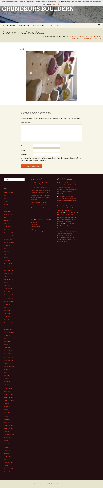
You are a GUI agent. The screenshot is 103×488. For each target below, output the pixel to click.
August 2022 (7, 245)
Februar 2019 (8, 351)
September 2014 (9, 469)
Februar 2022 (8, 264)
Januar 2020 (7, 320)
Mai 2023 (6, 217)
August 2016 (7, 407)
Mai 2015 (6, 447)
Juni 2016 (7, 413)
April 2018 (7, 382)
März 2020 (7, 313)
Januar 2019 (7, 354)
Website (24, 154)
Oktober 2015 (8, 431)
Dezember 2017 (8, 394)
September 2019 (9, 332)
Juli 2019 (6, 338)
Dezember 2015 (8, 425)
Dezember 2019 (8, 323)
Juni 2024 (7, 199)
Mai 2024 (6, 202)
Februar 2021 (8, 289)
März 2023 (7, 223)
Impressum (34, 222)
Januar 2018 (7, 391)
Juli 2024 (6, 195)
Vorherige (20, 49)
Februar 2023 (8, 226)
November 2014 (8, 462)
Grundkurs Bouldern (8, 25)
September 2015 (9, 435)
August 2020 (7, 304)
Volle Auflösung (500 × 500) (93, 38)
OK (59, 4)
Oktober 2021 (8, 276)
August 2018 (7, 369)
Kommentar (26, 123)
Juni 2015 (7, 444)
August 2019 (7, 335)
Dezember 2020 (8, 295)
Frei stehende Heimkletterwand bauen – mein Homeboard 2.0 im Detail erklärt (66, 226)
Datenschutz (34, 224)
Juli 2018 (6, 372)
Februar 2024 (8, 208)
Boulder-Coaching (39, 25)
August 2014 (7, 472)
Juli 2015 (6, 441)
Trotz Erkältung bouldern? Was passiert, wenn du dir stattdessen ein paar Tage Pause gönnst (41, 185)
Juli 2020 (6, 307)
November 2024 (8, 192)
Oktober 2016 (8, 403)
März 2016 (7, 419)
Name (23, 146)
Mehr (53, 4)
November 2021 (8, 273)
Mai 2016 (6, 416)
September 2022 (9, 242)
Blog (50, 25)
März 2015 (7, 453)
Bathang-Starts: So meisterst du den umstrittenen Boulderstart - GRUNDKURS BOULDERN (67, 185)
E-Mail (24, 150)
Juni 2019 (7, 341)
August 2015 (7, 438)
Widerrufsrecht (35, 227)
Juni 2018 (7, 376)
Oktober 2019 (8, 329)
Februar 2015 (8, 456)
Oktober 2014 (8, 466)
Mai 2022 (6, 254)
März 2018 (7, 385)
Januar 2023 (7, 230)
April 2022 (7, 258)
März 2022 (7, 261)
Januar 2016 (7, 422)
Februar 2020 (8, 317)
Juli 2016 (6, 410)
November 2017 (8, 397)
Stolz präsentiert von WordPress (59, 484)
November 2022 (8, 236)
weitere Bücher (24, 25)
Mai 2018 (6, 379)
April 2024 (7, 205)
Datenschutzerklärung (40, 484)
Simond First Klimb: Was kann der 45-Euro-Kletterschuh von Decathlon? (67, 191)
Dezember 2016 (8, 400)
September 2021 (9, 279)
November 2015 (8, 428)
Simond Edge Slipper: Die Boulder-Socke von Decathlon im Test (66, 239)
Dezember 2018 (8, 357)
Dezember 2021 (8, 270)
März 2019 (7, 348)
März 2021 (7, 285)
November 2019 (8, 326)
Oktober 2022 (8, 239)
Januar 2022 (7, 267)
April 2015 (7, 450)
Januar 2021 (7, 292)
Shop (57, 25)
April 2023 (7, 220)
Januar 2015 (7, 459)
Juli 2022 (6, 248)
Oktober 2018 (8, 363)
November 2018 (8, 360)
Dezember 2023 (8, 214)
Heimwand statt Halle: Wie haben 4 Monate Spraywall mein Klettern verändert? (41, 197)
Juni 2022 (7, 251)
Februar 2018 (8, 388)
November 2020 (8, 298)
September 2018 (9, 366)
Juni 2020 (7, 310)
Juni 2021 (7, 282)
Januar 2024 (7, 211)
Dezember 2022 (8, 233)
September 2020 (9, 301)
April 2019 (7, 344)
